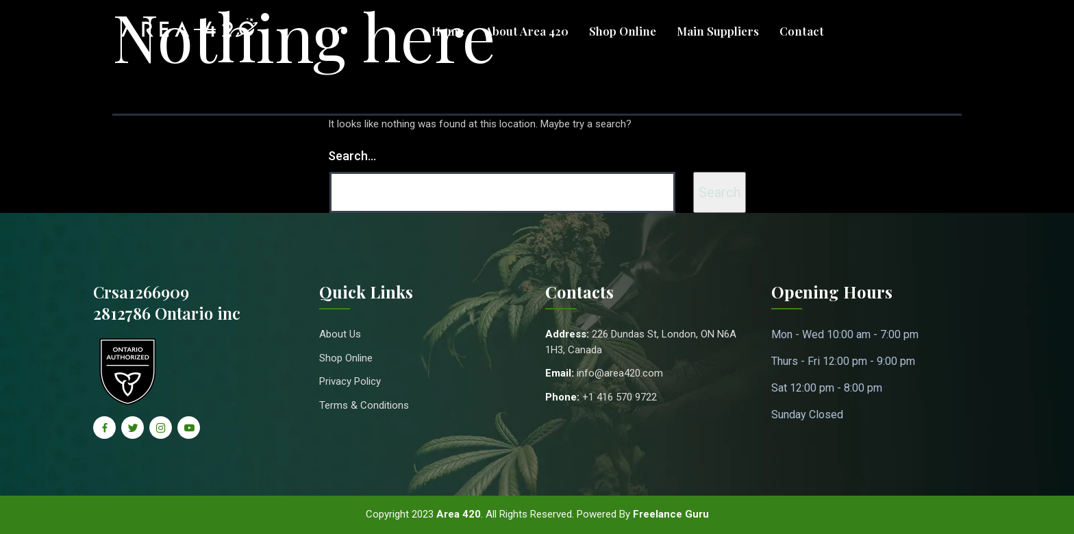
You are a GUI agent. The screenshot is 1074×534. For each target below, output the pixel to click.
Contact (801, 30)
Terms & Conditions (364, 405)
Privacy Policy (350, 381)
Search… (352, 156)
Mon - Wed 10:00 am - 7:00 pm (845, 334)
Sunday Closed (807, 414)
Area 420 (458, 514)
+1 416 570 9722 (619, 397)
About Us (340, 334)
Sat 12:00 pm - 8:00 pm (826, 387)
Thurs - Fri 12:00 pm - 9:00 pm (843, 361)
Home (448, 30)
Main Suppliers (718, 30)
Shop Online (622, 30)
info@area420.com (620, 373)
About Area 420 (527, 30)
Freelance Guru (671, 514)
